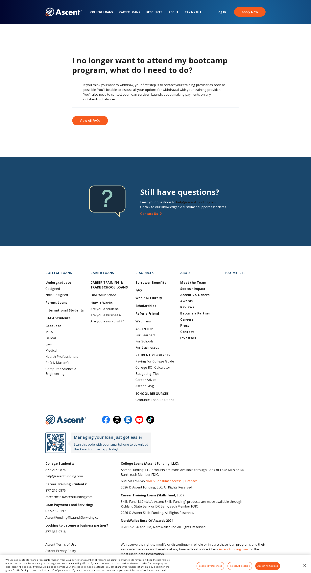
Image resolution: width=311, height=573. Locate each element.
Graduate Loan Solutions (154, 400)
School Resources (152, 393)
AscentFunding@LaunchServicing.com (73, 517)
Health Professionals (61, 356)
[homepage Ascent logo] (63, 12)
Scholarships (145, 306)
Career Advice (146, 380)
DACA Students (57, 318)
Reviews (187, 307)
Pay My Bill (193, 12)
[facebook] (106, 420)
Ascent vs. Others (194, 295)
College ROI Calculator (152, 367)
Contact (187, 332)
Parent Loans (56, 302)
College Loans (101, 12)
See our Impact (192, 288)
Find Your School (103, 295)
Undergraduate (58, 282)
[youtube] (139, 420)
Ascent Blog (144, 386)
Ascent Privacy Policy (60, 551)
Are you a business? (106, 315)
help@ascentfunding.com (196, 202)
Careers (186, 319)
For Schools (144, 341)
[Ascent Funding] (65, 420)
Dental (50, 338)
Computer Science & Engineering (61, 371)
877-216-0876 (55, 470)
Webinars (143, 321)
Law (48, 344)
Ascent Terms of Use (60, 544)
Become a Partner (195, 313)
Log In (221, 12)
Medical (51, 350)
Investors (188, 338)
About (174, 12)
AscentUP (144, 329)
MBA (49, 332)
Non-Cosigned (56, 295)
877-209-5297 (55, 511)
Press (184, 325)
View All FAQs (90, 120)
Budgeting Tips (147, 373)
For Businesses (147, 347)
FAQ (138, 290)
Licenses (191, 481)
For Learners (145, 335)
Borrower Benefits (150, 282)
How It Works (101, 303)
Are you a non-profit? (107, 321)
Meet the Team (193, 282)
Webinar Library (148, 298)
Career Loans (129, 12)
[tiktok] (150, 420)
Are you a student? (105, 309)
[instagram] (117, 420)
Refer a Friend (147, 313)
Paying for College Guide (154, 361)
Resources (154, 12)
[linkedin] (128, 420)
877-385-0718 (55, 532)
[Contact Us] (204, 213)
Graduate (53, 326)
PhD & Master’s (57, 363)
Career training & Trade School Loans (109, 284)
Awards (186, 301)
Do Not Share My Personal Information (74, 557)
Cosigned (52, 288)
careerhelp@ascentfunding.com (68, 497)
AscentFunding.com (233, 549)
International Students (64, 310)
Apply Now (250, 12)
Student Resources (152, 355)
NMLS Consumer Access (163, 481)
